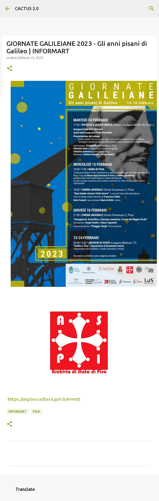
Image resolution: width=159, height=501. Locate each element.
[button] (9, 68)
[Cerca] (151, 8)
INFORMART (18, 411)
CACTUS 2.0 (26, 8)
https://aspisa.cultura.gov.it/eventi (43, 399)
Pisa (36, 411)
